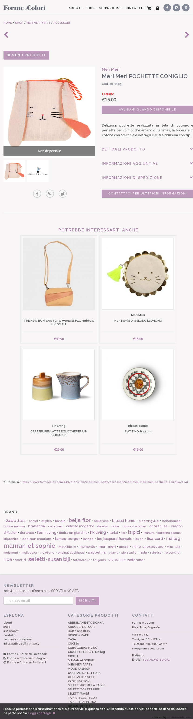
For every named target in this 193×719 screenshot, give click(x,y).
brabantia (36, 522)
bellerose (101, 516)
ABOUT (75, 8)
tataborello (81, 556)
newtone (47, 548)
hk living (98, 528)
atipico (46, 516)
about (7, 618)
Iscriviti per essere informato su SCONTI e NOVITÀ (96, 584)
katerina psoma (169, 528)
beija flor (80, 516)
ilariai (113, 528)
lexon (139, 535)
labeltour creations (37, 535)
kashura (149, 528)
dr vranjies (158, 522)
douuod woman (134, 522)
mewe (124, 543)
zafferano (135, 556)
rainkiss (155, 548)
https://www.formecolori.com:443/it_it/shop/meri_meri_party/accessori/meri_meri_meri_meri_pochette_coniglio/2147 (105, 477)
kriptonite (10, 535)
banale (60, 516)
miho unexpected (147, 543)
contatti (9, 631)
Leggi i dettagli (39, 713)
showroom (10, 627)
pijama (113, 548)
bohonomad (171, 516)
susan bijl (59, 555)
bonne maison (14, 522)
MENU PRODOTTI (26, 55)
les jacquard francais (114, 535)
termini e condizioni (17, 635)
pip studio (128, 548)
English (151, 655)
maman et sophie (29, 541)
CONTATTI (133, 8)
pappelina (97, 548)
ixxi (123, 528)
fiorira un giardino (73, 528)
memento (87, 543)
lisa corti (155, 534)
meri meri (107, 542)
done (115, 522)
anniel (33, 516)
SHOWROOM (109, 8)
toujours (99, 556)
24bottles (16, 516)
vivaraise (116, 555)
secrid (20, 556)
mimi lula (173, 543)
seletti (36, 555)
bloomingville (149, 516)
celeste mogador (80, 522)
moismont (10, 548)
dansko (102, 522)
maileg (173, 534)
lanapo (88, 535)
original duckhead (71, 548)
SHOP (90, 8)
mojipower (29, 548)
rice (7, 555)
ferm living (47, 528)
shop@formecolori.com (148, 644)
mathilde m (67, 543)
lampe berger (67, 535)
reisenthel (172, 548)
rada (143, 548)
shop (6, 622)
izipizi (134, 528)
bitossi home (124, 516)
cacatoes (55, 522)
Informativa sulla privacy (21, 639)
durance (27, 528)
